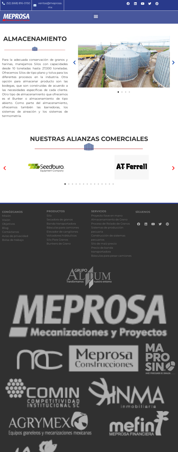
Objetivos (8, 223)
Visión (6, 219)
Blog (5, 227)
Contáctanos (10, 231)
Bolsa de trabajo (13, 239)
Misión (6, 215)
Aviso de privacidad (15, 236)
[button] (96, 16)
